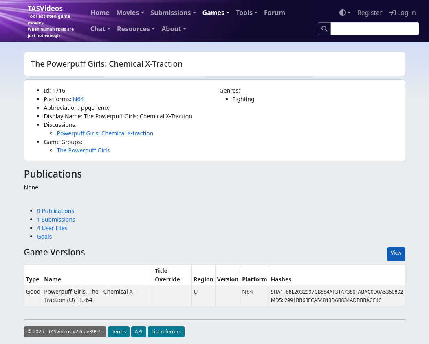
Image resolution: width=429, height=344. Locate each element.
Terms (119, 331)
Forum (274, 12)
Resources (133, 28)
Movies (127, 12)
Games (213, 12)
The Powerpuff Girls (83, 150)
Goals (44, 236)
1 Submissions (56, 219)
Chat (98, 28)
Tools (244, 12)
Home (100, 12)
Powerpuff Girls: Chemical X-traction (105, 133)
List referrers (166, 331)
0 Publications (56, 211)
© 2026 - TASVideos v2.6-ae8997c (65, 331)
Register (370, 12)
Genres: (230, 90)
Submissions (171, 12)
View (396, 252)
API (139, 331)
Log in (402, 12)
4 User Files (52, 228)
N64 (78, 99)
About (171, 28)
